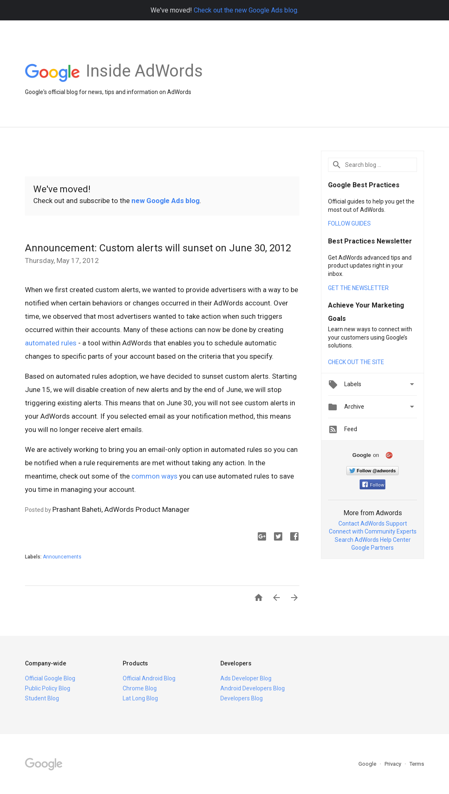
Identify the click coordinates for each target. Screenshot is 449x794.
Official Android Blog (149, 678)
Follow (373, 485)
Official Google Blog (50, 678)
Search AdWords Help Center (373, 539)
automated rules (50, 343)
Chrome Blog (140, 688)
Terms (417, 764)
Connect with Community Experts (373, 531)
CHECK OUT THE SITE (356, 362)
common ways (154, 476)
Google (367, 764)
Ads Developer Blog (245, 678)
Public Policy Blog (47, 688)
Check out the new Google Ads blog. (246, 10)
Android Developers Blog (252, 688)
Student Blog (42, 698)
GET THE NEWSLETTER (358, 288)
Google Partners (372, 547)
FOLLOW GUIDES (349, 223)
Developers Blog (241, 698)
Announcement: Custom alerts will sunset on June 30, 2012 (158, 248)
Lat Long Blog (140, 698)
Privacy (393, 764)
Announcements (62, 557)
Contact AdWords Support (372, 523)
